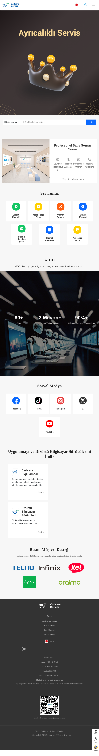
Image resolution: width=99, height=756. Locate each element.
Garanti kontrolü (50, 630)
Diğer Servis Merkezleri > (73, 179)
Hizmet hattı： (49, 667)
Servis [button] (49, 616)
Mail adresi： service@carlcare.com (49, 680)
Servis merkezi (49, 626)
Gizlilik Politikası (41, 731)
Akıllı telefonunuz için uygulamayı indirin (49, 718)
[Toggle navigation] (93, 5)
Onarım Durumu (50, 635)
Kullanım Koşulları (57, 731)
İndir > (41, 492)
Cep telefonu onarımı (49, 621)
